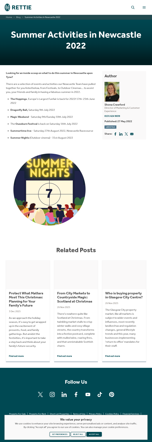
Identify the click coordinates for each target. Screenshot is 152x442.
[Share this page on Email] (131, 133)
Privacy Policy (95, 414)
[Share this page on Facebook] (115, 133)
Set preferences (59, 434)
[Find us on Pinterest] (111, 394)
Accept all (94, 434)
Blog (18, 17)
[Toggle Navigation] (144, 7)
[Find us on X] (40, 394)
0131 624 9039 (112, 116)
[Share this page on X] (126, 133)
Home (9, 17)
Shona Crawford (114, 104)
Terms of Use (79, 414)
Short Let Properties (59, 414)
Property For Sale (17, 414)
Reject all (78, 434)
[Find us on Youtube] (87, 394)
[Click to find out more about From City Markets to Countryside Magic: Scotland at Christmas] (76, 311)
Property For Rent (37, 414)
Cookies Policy (112, 414)
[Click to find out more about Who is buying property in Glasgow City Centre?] (124, 311)
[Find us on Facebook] (76, 394)
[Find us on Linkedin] (64, 394)
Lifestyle (110, 127)
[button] (132, 7)
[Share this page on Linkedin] (120, 133)
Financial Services (131, 414)
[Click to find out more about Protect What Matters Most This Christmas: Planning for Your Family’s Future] (28, 311)
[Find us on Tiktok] (99, 394)
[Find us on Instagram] (52, 394)
